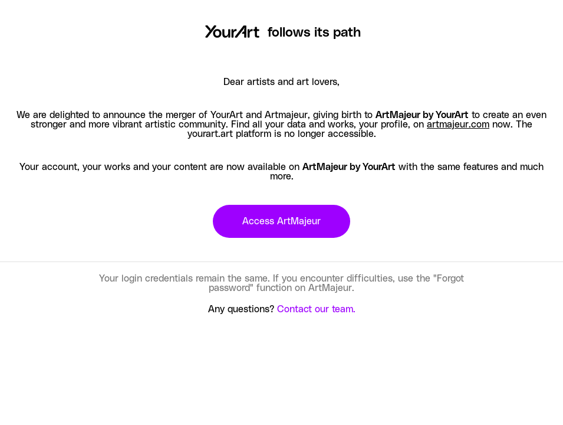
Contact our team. (316, 309)
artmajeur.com (458, 124)
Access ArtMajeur (281, 221)
